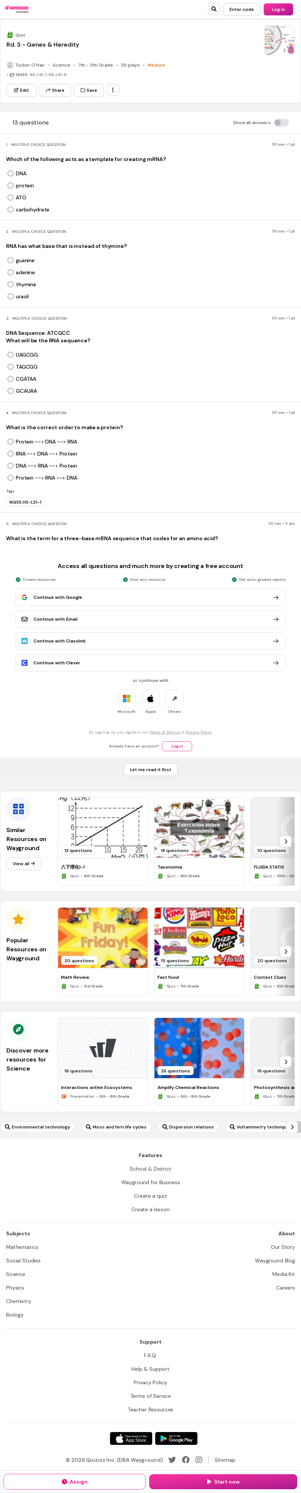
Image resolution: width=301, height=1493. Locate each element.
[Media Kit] (283, 1274)
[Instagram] (199, 1460)
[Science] (15, 1274)
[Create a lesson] (150, 1209)
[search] (214, 9)
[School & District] (150, 1168)
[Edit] (21, 90)
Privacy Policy (199, 732)
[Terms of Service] (150, 1396)
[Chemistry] (18, 1301)
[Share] (55, 90)
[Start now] (223, 1482)
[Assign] (74, 1482)
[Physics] (15, 1287)
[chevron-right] (286, 841)
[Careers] (285, 1287)
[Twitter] (172, 1460)
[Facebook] (185, 1460)
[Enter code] (241, 9)
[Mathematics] (22, 1247)
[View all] (23, 863)
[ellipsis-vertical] (113, 90)
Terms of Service (165, 732)
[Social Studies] (23, 1260)
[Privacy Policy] (150, 1382)
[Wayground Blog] (275, 1260)
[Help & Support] (150, 1368)
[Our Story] (283, 1247)
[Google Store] (176, 1438)
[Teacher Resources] (151, 1409)
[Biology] (15, 1314)
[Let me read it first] (151, 769)
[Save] (89, 90)
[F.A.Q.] (150, 1355)
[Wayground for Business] (150, 1182)
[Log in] (278, 9)
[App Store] (131, 1438)
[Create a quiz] (150, 1195)
